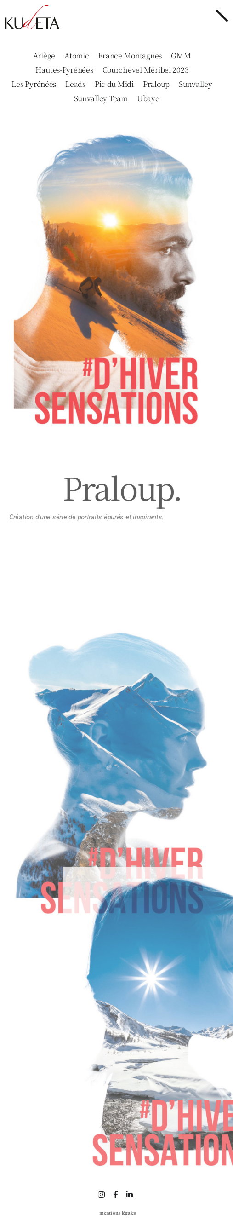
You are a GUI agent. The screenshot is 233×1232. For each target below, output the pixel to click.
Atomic (76, 55)
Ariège (44, 55)
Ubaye (148, 98)
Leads (75, 84)
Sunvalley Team (101, 98)
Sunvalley (195, 84)
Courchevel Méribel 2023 (145, 70)
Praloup (156, 84)
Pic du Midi (114, 84)
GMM (181, 55)
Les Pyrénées (33, 84)
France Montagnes (130, 55)
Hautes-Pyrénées (64, 70)
